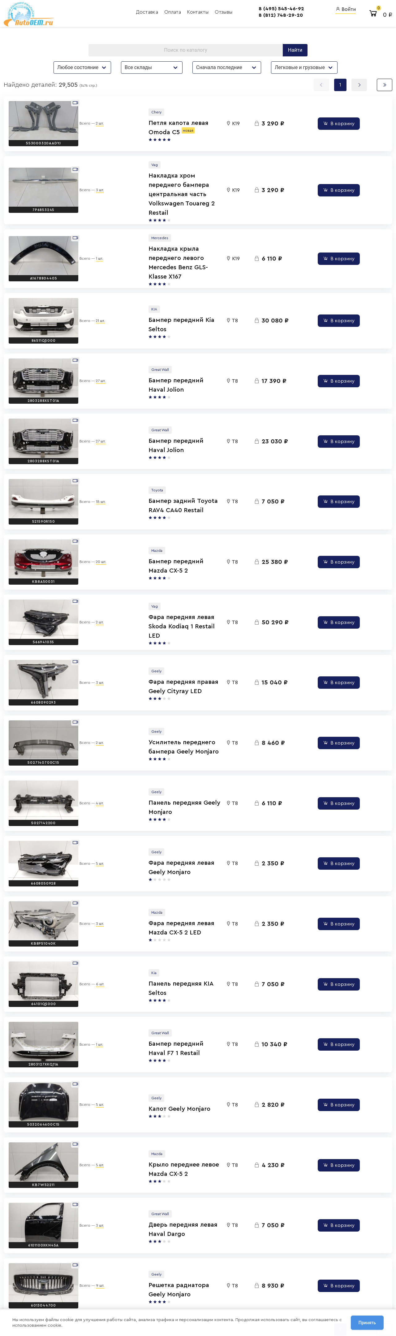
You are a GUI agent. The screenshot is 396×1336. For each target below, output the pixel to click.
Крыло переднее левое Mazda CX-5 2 (163, 1058)
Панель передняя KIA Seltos (149, 895)
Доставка (93, 13)
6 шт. (93, 890)
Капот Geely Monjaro (138, 1004)
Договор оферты (84, 1297)
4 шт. (93, 727)
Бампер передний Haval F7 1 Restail (161, 949)
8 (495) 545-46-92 (226, 10)
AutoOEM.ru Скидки (243, 1294)
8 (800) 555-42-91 (188, 1285)
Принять (367, 1323)
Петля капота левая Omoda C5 (154, 131)
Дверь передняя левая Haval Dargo (160, 1113)
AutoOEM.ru (235, 1269)
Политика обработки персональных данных (108, 1290)
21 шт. (93, 290)
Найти (295, 56)
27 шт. (94, 345)
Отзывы (169, 13)
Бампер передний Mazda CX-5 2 (155, 513)
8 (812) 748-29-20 (226, 17)
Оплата (119, 13)
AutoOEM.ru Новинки (244, 1285)
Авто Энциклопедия (243, 1277)
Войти (345, 11)
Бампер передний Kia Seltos (150, 295)
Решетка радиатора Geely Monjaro (159, 1167)
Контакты (144, 13)
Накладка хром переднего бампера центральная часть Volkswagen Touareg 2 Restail (161, 186)
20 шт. (94, 509)
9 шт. (93, 1163)
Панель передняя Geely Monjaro (155, 731)
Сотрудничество (84, 1304)
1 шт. (93, 236)
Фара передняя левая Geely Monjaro (162, 786)
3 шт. (93, 181)
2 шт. (93, 127)
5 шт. (93, 781)
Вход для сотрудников (304, 1257)
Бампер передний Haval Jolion (153, 349)
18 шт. (94, 454)
